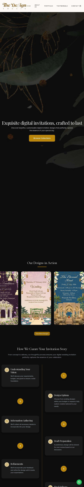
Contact (75, 6)
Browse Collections (42, 138)
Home (29, 6)
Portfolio (48, 6)
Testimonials (62, 6)
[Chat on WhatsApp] (79, 482)
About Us (37, 6)
